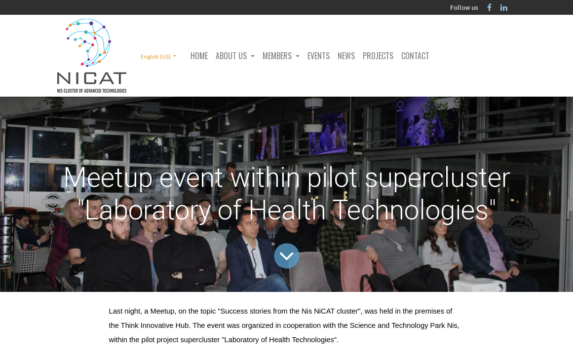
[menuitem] (199, 56)
